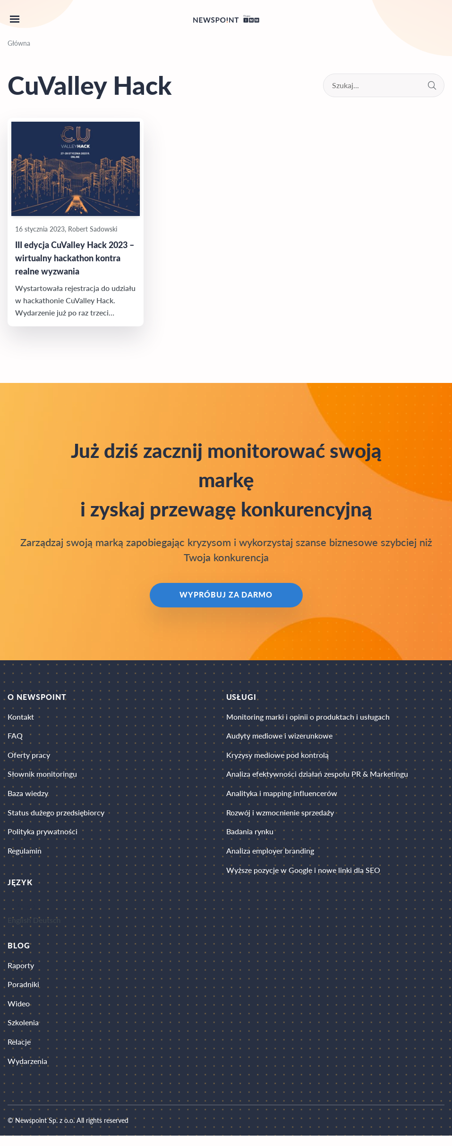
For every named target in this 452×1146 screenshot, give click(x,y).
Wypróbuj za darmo (225, 595)
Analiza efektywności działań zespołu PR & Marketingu (317, 777)
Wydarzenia (27, 1070)
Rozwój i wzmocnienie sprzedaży (280, 817)
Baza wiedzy (28, 797)
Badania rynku (249, 836)
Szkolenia (23, 1031)
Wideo (19, 1011)
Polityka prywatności (42, 836)
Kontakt (21, 718)
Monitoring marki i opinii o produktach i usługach (308, 718)
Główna (19, 43)
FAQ (15, 737)
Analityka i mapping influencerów (281, 797)
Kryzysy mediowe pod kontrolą (277, 757)
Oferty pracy (29, 757)
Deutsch (47, 926)
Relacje (19, 1050)
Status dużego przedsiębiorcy (56, 817)
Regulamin (25, 856)
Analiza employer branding (270, 856)
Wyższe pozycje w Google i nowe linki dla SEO (303, 876)
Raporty (21, 971)
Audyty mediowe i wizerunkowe (279, 737)
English (19, 926)
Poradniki (23, 991)
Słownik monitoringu (42, 777)
